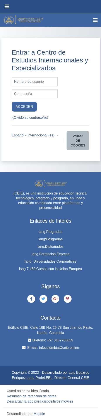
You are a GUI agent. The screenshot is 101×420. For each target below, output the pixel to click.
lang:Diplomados (50, 246)
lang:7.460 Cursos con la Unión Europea (50, 269)
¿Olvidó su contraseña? (30, 117)
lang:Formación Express (50, 254)
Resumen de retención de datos (31, 396)
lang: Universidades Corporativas (50, 261)
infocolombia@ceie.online (59, 347)
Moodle (39, 414)
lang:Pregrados (50, 232)
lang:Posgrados (50, 239)
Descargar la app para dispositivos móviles (40, 401)
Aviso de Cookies (78, 140)
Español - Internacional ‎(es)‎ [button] (33, 135)
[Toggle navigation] (95, 20)
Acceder (24, 106)
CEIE (85, 378)
